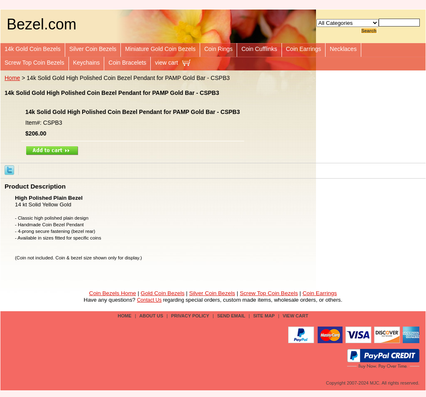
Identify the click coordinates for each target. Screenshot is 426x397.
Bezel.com (41, 24)
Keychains (86, 62)
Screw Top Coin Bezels (34, 62)
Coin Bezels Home (112, 293)
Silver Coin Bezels (93, 49)
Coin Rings (218, 49)
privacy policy (190, 315)
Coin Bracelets (127, 62)
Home (12, 78)
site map (264, 315)
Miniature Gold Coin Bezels (160, 49)
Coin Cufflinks (259, 49)
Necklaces (343, 49)
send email (231, 315)
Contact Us (149, 300)
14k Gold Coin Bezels (33, 49)
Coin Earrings (303, 49)
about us (151, 315)
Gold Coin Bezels (163, 293)
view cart (166, 62)
